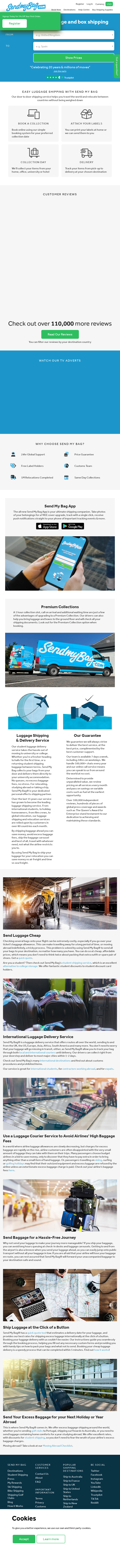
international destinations (55, 1069)
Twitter (95, 1479)
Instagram (97, 1487)
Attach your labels (86, 125)
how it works (101, 1358)
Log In (90, 3)
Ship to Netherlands (70, 1506)
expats (109, 1077)
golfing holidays (15, 1172)
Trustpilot (96, 1503)
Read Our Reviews (60, 339)
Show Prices (73, 58)
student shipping (35, 1446)
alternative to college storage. (20, 974)
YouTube (96, 1491)
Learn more (51, 1539)
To (8, 45)
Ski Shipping (15, 1495)
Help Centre (84, 9)
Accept (24, 1539)
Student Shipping (18, 1483)
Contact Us (42, 1482)
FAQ (38, 1490)
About (39, 1486)
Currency (104, 4)
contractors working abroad (78, 1077)
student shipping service (76, 971)
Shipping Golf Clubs (15, 1505)
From (9, 34)
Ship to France (71, 1489)
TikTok (95, 1507)
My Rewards (15, 1491)
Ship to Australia (72, 1485)
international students (44, 1077)
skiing (98, 1169)
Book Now (56, 9)
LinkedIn (96, 1495)
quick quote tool (37, 1341)
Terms (39, 1507)
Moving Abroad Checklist (57, 1454)
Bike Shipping (15, 1499)
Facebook (96, 1483)
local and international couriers (37, 1061)
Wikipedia (96, 1499)
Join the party (60, 71)
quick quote (25, 966)
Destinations (70, 9)
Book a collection (33, 125)
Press (11, 1487)
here (11, 1179)
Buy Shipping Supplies (102, 9)
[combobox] (73, 35)
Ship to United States (71, 1499)
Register (80, 3)
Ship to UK (69, 1493)
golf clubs (37, 1439)
